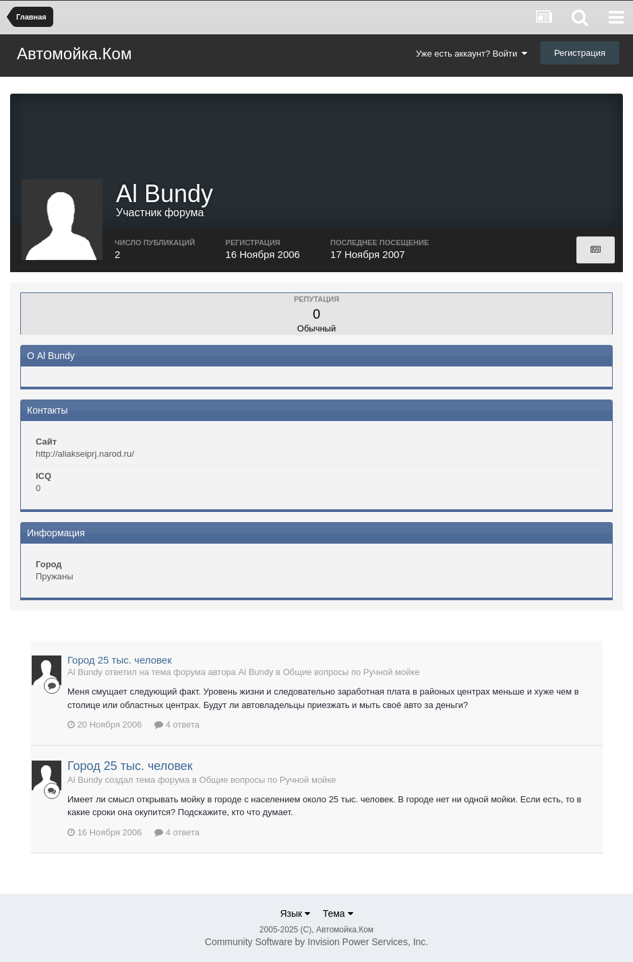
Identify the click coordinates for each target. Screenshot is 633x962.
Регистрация (579, 53)
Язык (295, 913)
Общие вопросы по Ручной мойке (351, 672)
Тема (338, 913)
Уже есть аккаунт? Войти (472, 54)
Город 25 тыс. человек (119, 660)
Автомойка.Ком (74, 53)
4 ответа (177, 724)
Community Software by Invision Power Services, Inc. (316, 941)
